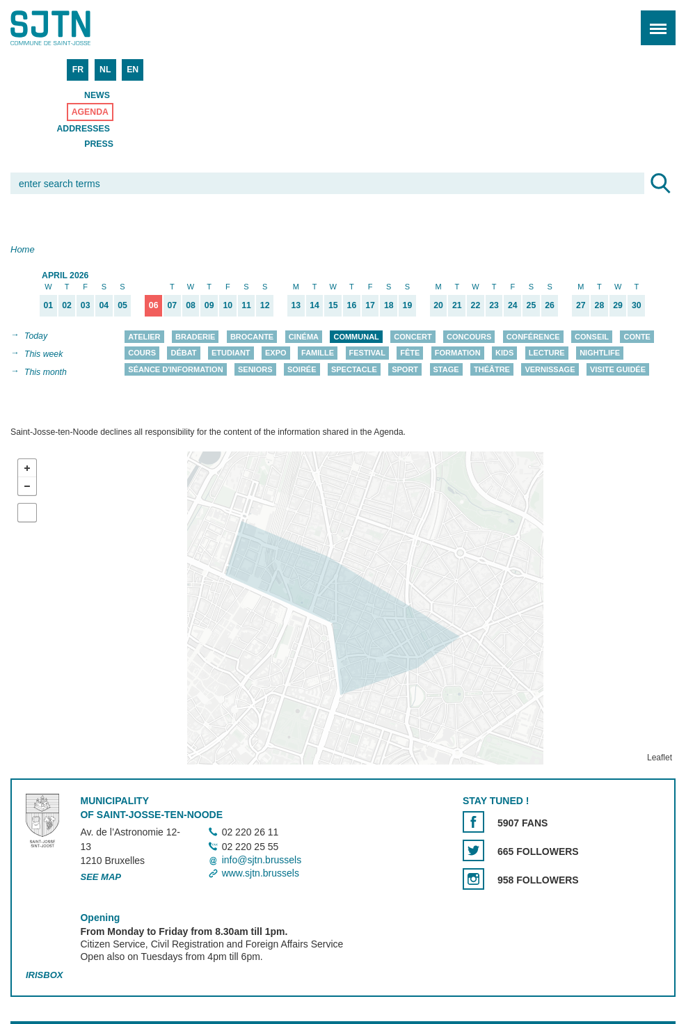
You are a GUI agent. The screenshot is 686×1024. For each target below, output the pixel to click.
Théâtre (492, 369)
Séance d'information (175, 369)
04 (104, 306)
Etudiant (231, 353)
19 (408, 306)
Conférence (533, 337)
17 (370, 306)
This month (45, 372)
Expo (276, 353)
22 (476, 306)
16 (352, 306)
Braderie (195, 337)
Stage (446, 369)
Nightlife (600, 353)
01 (48, 306)
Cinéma (304, 337)
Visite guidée (618, 369)
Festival (367, 353)
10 (228, 306)
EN (132, 69)
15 (333, 306)
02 (67, 306)
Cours (142, 353)
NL (105, 69)
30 (636, 306)
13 (296, 306)
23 (494, 306)
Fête (410, 353)
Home (22, 249)
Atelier (144, 337)
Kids (504, 353)
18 (389, 306)
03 (85, 306)
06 (154, 306)
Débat (183, 353)
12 (265, 306)
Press (98, 144)
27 (581, 306)
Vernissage (550, 369)
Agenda (90, 112)
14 (314, 306)
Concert (412, 337)
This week (43, 354)
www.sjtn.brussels (260, 873)
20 (438, 306)
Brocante (251, 337)
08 (191, 306)
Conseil (592, 337)
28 (600, 306)
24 (513, 306)
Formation (458, 353)
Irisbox (44, 975)
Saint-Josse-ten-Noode (70, 27)
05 (122, 306)
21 (457, 306)
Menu (654, 20)
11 (246, 306)
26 (550, 306)
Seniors (255, 369)
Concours (469, 337)
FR (77, 69)
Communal (355, 337)
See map (100, 877)
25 (531, 306)
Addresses (83, 129)
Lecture (547, 353)
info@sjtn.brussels (262, 859)
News (97, 95)
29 (618, 306)
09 (209, 306)
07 (172, 306)
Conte (637, 337)
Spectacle (354, 369)
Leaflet (659, 757)
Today (35, 336)
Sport (405, 369)
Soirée (302, 369)
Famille (317, 353)
